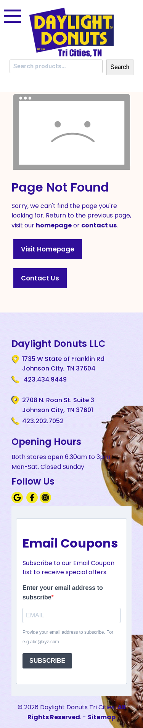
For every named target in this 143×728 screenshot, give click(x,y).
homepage (54, 225)
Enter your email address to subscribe (62, 593)
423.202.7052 (43, 421)
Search (120, 67)
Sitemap (102, 717)
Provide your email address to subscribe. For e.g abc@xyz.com (67, 637)
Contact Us (40, 278)
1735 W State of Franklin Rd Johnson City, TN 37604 (63, 363)
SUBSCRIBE (47, 660)
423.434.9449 (44, 379)
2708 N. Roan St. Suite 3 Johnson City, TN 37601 (58, 404)
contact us (99, 225)
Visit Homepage (47, 249)
